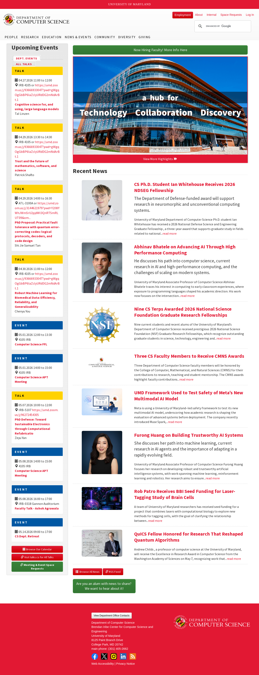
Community (104, 37)
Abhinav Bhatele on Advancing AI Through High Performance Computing (185, 250)
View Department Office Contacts (112, 615)
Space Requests (231, 14)
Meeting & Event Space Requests (37, 566)
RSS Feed (113, 572)
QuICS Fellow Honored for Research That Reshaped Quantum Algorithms (188, 537)
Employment (183, 15)
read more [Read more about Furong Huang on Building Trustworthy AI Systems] (213, 478)
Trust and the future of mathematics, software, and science (35, 165)
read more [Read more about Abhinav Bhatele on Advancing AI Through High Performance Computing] (187, 296)
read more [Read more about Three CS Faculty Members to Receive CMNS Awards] (186, 379)
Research (30, 37)
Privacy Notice (125, 663)
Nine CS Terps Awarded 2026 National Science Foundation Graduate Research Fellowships (182, 312)
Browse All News (87, 572)
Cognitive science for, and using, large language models (37, 106)
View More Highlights (160, 159)
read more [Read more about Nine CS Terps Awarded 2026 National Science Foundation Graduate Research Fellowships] (224, 338)
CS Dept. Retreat (27, 536)
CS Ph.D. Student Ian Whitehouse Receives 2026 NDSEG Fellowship (184, 187)
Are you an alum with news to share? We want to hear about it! (104, 586)
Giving (145, 37)
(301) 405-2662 (118, 648)
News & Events (78, 37)
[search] (222, 26)
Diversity (127, 37)
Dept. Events (28, 58)
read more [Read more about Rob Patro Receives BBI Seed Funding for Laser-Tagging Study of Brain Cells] (155, 521)
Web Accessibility (102, 663)
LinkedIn (123, 656)
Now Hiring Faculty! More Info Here (160, 49)
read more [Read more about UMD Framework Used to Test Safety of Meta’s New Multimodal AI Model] (175, 422)
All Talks (24, 64)
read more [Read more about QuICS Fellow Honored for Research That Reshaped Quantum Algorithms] (234, 559)
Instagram (113, 656)
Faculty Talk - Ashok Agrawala (37, 508)
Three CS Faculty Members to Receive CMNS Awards (189, 356)
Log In (250, 14)
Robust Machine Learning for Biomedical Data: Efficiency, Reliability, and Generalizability (36, 300)
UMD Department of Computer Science (36, 19)
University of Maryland (129, 4)
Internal (211, 14)
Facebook (94, 656)
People (11, 37)
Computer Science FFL (31, 344)
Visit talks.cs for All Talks (37, 557)
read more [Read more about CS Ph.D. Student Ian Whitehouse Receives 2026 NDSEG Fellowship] (169, 233)
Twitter (104, 656)
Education (52, 37)
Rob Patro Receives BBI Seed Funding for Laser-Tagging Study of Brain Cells (184, 494)
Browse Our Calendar (37, 549)
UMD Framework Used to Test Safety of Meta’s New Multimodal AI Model (188, 395)
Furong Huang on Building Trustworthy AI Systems (188, 435)
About (199, 14)
